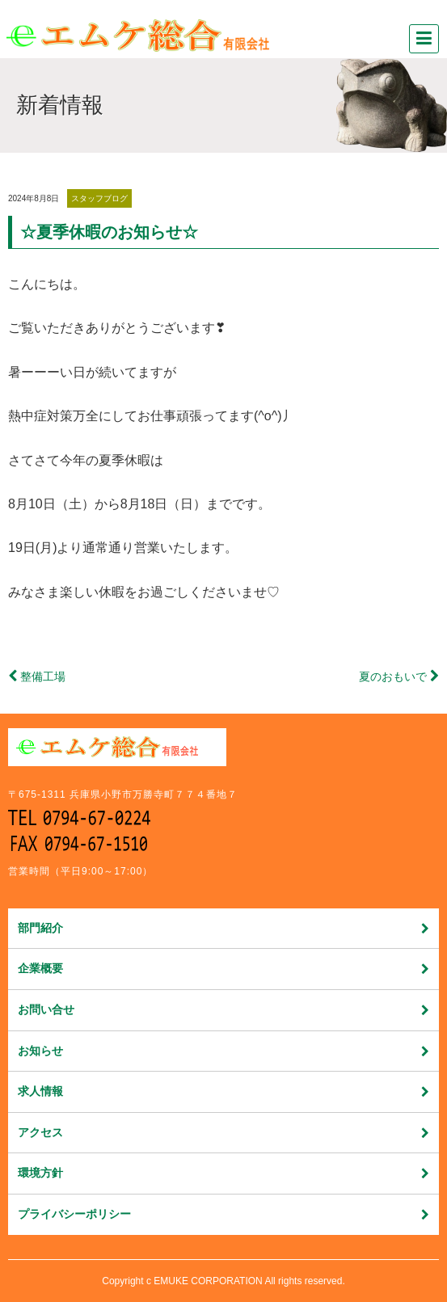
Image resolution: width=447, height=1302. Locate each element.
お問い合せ (223, 1009)
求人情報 (223, 1091)
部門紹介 (223, 927)
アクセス (223, 1132)
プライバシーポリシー (223, 1213)
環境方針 (223, 1172)
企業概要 (223, 968)
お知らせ (223, 1050)
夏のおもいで (393, 676)
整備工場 (42, 676)
